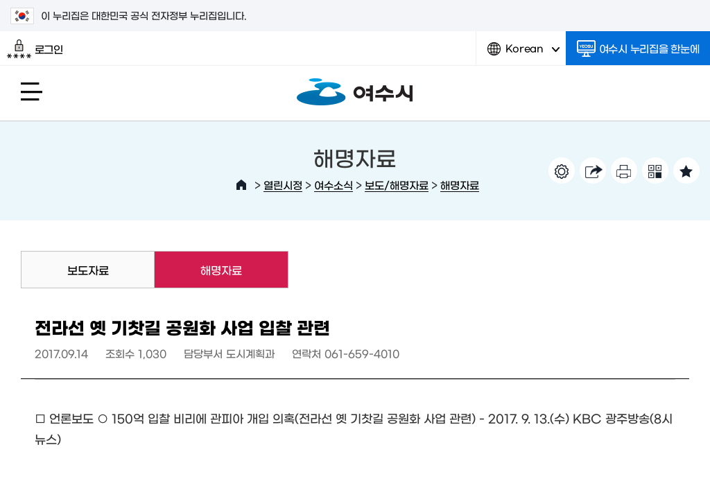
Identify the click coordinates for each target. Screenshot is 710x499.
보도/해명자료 (396, 185)
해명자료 (459, 185)
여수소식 (333, 185)
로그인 (35, 49)
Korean (523, 53)
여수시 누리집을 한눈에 (638, 48)
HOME (241, 185)
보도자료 (88, 269)
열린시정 (282, 185)
